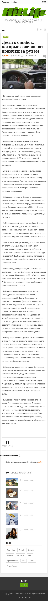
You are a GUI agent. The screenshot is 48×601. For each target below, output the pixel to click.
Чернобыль (12, 566)
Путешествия (12, 561)
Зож (23, 561)
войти (40, 462)
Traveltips (11, 550)
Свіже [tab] (14, 472)
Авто (6, 37)
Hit (24, 583)
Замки (31, 561)
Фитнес (31, 550)
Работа (10, 555)
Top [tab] (8, 472)
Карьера (20, 555)
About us (5, 2)
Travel (21, 550)
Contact (14, 2)
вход (44, 2)
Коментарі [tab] (25, 472)
